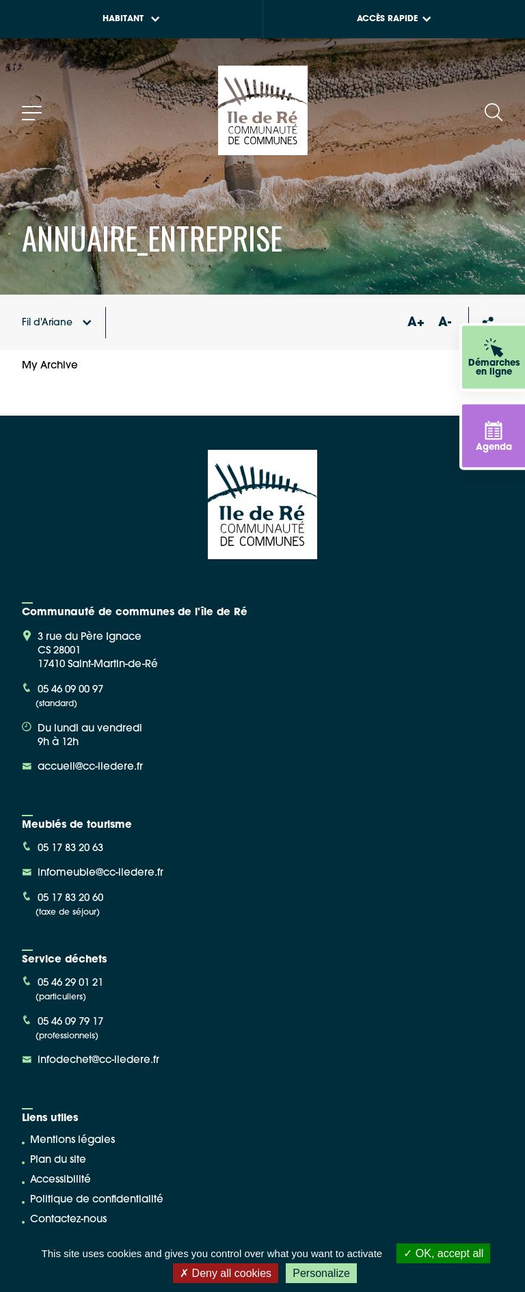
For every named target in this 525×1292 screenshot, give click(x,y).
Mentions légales (72, 1140)
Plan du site (58, 1160)
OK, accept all (443, 1253)
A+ (415, 323)
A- (444, 323)
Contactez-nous (68, 1220)
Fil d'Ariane (57, 323)
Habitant (131, 19)
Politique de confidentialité (96, 1200)
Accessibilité (60, 1180)
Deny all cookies (225, 1273)
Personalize (321, 1273)
